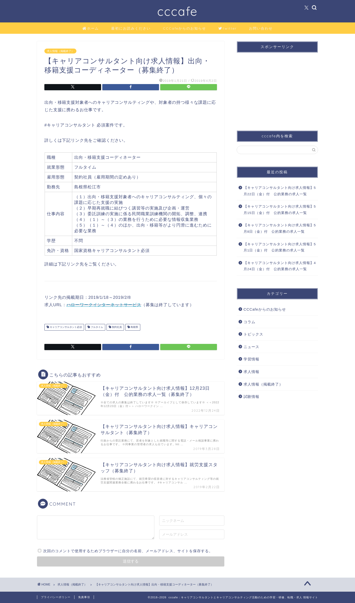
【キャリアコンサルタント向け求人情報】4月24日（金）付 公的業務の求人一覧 (280, 266)
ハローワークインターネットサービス (104, 304)
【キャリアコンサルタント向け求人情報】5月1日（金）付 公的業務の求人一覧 (280, 247)
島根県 (134, 327)
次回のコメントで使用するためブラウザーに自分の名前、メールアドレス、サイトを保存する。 (128, 551)
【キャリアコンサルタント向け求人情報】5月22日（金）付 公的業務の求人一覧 (280, 191)
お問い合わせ (261, 28)
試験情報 (251, 396)
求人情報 (251, 372)
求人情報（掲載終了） (60, 51)
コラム (249, 322)
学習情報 (251, 359)
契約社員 (116, 327)
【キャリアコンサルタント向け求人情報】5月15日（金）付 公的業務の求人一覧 (280, 210)
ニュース (251, 347)
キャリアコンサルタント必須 (65, 327)
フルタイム (96, 327)
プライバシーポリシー (56, 597)
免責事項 (84, 597)
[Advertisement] (277, 87)
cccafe (177, 11)
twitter (227, 28)
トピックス (253, 334)
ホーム (90, 28)
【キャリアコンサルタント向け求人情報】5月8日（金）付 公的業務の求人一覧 (280, 228)
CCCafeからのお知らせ (184, 28)
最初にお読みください (131, 28)
